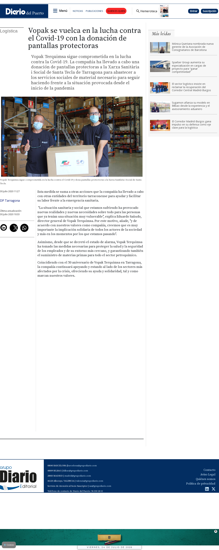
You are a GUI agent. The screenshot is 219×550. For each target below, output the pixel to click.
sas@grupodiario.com (100, 486)
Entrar (193, 11)
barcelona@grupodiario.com (82, 465)
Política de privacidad (200, 483)
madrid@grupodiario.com (77, 476)
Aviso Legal (207, 474)
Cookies (9, 544)
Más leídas (161, 34)
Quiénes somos (205, 479)
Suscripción (209, 11)
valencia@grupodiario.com (89, 481)
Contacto (209, 470)
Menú (63, 11)
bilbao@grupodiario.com (75, 470)
